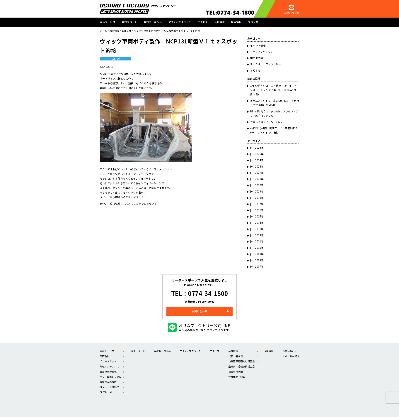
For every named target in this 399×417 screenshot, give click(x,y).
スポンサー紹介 (290, 351)
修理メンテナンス (109, 361)
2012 (258, 235)
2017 (258, 204)
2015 (258, 216)
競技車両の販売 (108, 366)
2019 (258, 191)
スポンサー (254, 22)
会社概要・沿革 (236, 371)
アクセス (203, 22)
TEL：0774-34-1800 (199, 291)
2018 (258, 198)
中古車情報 (256, 58)
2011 (258, 241)
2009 (258, 254)
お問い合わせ (291, 9)
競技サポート (129, 22)
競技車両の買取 (108, 377)
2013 (258, 229)
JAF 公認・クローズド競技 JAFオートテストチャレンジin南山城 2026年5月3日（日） (274, 90)
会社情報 (219, 22)
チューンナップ (108, 356)
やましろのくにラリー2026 (266, 122)
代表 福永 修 (235, 351)
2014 (258, 222)
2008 (258, 260)
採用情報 (236, 22)
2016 (258, 210)
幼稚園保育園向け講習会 (241, 356)
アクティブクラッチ (179, 22)
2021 (258, 179)
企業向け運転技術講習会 (241, 361)
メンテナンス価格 (109, 382)
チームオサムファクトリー (265, 64)
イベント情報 (258, 45)
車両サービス (107, 22)
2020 (258, 185)
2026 (258, 147)
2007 (258, 266)
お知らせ (115, 58)
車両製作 (104, 351)
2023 (258, 166)
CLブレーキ (106, 387)
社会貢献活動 (235, 366)
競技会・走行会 (153, 22)
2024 (258, 160)
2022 (258, 173)
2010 (258, 247)
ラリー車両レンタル (110, 371)
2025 (258, 154)
